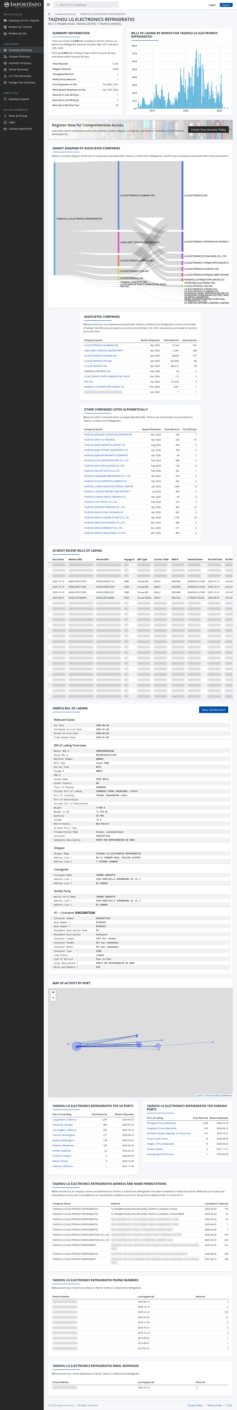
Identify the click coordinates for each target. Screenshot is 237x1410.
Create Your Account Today (208, 129)
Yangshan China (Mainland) (161, 1128)
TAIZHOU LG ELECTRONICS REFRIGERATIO (79, 218)
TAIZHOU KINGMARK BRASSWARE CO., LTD (107, 476)
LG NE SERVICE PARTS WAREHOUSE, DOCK (143, 284)
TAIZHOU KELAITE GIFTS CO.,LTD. (102, 470)
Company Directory (65, 14)
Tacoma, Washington (64, 1135)
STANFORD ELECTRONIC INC (199, 282)
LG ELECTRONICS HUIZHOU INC (201, 268)
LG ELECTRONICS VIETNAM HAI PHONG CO (207, 241)
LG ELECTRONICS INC (195, 195)
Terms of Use (214, 1405)
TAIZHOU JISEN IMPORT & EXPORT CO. (105, 445)
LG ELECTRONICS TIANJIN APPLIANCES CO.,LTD (209, 262)
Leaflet (199, 1095)
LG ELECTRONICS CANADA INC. (137, 260)
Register (226, 4)
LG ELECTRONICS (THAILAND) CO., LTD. (205, 256)
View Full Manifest (214, 710)
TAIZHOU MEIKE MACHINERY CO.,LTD (104, 522)
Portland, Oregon (62, 1155)
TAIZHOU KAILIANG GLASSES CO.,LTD (104, 465)
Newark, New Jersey (63, 1145)
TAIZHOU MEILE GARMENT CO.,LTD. (103, 527)
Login (212, 5)
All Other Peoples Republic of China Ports (169, 1133)
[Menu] (48, 4)
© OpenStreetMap (212, 1095)
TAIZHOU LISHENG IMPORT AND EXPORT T (107, 491)
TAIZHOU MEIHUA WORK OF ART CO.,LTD (106, 517)
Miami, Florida (60, 1161)
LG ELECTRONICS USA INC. (134, 271)
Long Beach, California (64, 1119)
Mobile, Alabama (62, 1150)
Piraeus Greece (155, 1149)
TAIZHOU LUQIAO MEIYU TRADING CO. (105, 496)
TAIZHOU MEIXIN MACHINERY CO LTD (104, 533)
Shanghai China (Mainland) (161, 1123)
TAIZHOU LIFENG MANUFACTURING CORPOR (108, 486)
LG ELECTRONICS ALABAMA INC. (137, 195)
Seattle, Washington (63, 1140)
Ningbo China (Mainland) (160, 1143)
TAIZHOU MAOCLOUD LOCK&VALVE (103, 512)
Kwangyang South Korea (160, 1154)
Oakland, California (63, 1166)
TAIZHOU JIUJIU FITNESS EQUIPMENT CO (106, 450)
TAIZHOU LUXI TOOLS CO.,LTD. (100, 501)
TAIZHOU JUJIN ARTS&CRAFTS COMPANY (106, 455)
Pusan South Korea (157, 1138)
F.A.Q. (229, 1405)
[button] (53, 992)
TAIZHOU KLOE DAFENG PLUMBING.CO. (105, 481)
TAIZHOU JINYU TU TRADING (99, 439)
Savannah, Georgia (63, 1124)
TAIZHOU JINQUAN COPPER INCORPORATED (108, 434)
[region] (22, 709)
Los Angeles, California (65, 1130)
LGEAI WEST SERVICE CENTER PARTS (139, 242)
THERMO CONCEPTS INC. (134, 282)
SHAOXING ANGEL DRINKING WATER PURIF (208, 293)
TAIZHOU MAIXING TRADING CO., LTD (104, 507)
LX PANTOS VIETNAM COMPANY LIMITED (206, 302)
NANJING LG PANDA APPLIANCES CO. (204, 279)
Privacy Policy (195, 1405)
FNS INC (124, 286)
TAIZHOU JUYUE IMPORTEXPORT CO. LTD (106, 460)
